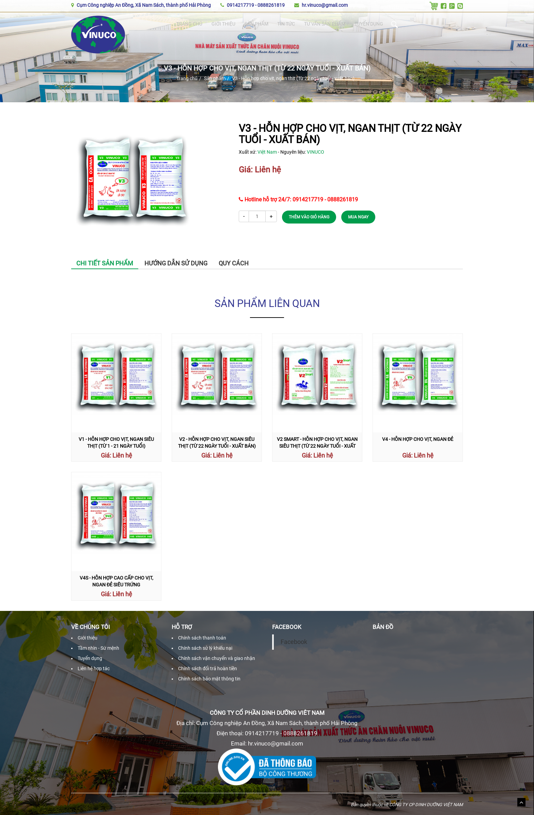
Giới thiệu (223, 24)
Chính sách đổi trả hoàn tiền (207, 668)
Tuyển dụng (370, 24)
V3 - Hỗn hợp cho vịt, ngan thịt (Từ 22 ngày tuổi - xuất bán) (293, 78)
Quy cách (234, 263)
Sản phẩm (256, 24)
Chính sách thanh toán (202, 638)
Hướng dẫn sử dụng (175, 263)
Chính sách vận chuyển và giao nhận (216, 658)
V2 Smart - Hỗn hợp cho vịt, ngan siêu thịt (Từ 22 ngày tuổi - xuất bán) (317, 446)
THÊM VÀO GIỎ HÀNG (309, 217)
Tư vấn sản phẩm (325, 24)
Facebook (294, 642)
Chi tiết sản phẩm (104, 263)
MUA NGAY (358, 217)
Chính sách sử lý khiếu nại (205, 648)
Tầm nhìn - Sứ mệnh (98, 648)
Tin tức (285, 24)
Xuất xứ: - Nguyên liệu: (281, 152)
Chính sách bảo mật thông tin (209, 678)
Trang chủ (189, 24)
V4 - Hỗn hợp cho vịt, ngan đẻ (417, 439)
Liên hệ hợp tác (94, 668)
